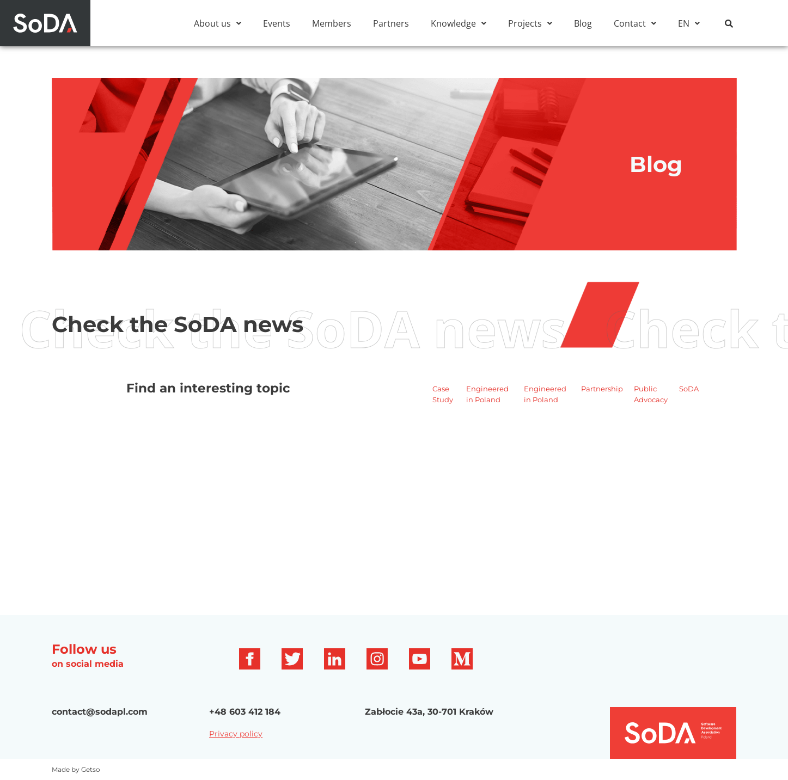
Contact (635, 23)
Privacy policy (235, 734)
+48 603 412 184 (244, 712)
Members (331, 23)
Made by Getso (76, 769)
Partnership (602, 388)
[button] (217, 23)
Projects (530, 23)
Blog (583, 23)
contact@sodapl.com (100, 712)
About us (217, 23)
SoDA (689, 388)
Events (276, 23)
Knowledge (458, 23)
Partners (391, 23)
